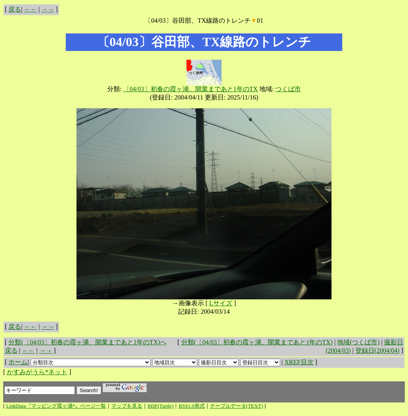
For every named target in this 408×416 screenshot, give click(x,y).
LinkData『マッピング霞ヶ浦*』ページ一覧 (56, 406)
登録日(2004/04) (377, 350)
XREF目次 (299, 362)
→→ (47, 9)
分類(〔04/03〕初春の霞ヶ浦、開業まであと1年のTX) (257, 342)
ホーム (17, 362)
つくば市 (288, 89)
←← (30, 9)
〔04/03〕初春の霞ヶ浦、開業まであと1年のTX (190, 89)
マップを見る (126, 406)
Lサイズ (220, 303)
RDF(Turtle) (160, 406)
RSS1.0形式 (191, 406)
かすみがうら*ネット (37, 372)
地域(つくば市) (358, 342)
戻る (14, 9)
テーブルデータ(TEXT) (236, 406)
